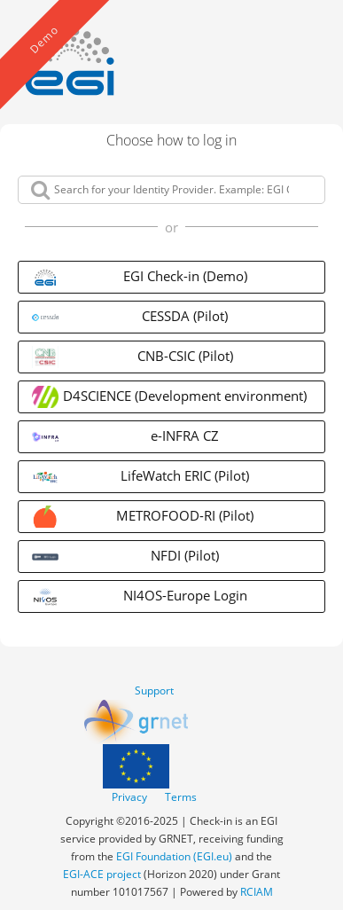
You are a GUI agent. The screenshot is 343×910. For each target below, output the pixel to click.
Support (154, 690)
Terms (181, 796)
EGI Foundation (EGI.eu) (174, 856)
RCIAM (256, 891)
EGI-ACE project (102, 874)
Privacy (129, 796)
